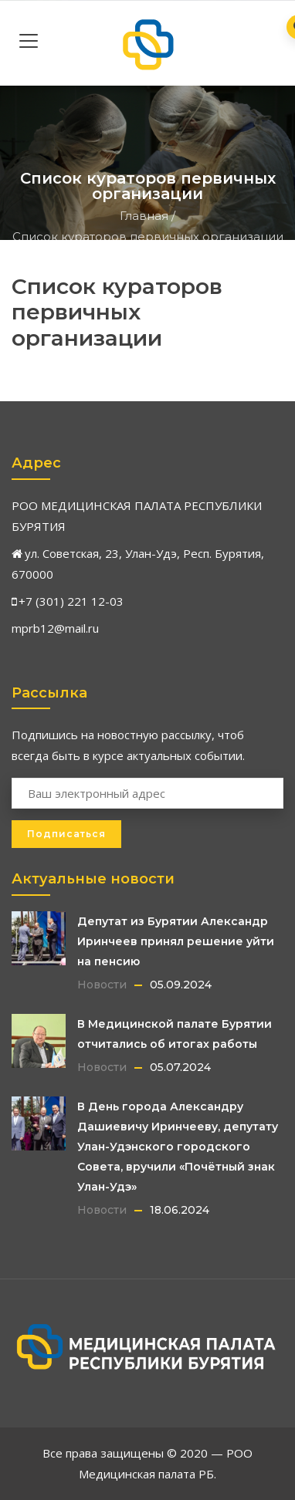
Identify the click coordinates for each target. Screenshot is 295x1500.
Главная (144, 215)
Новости (102, 985)
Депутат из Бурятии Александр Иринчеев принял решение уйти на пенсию (175, 941)
